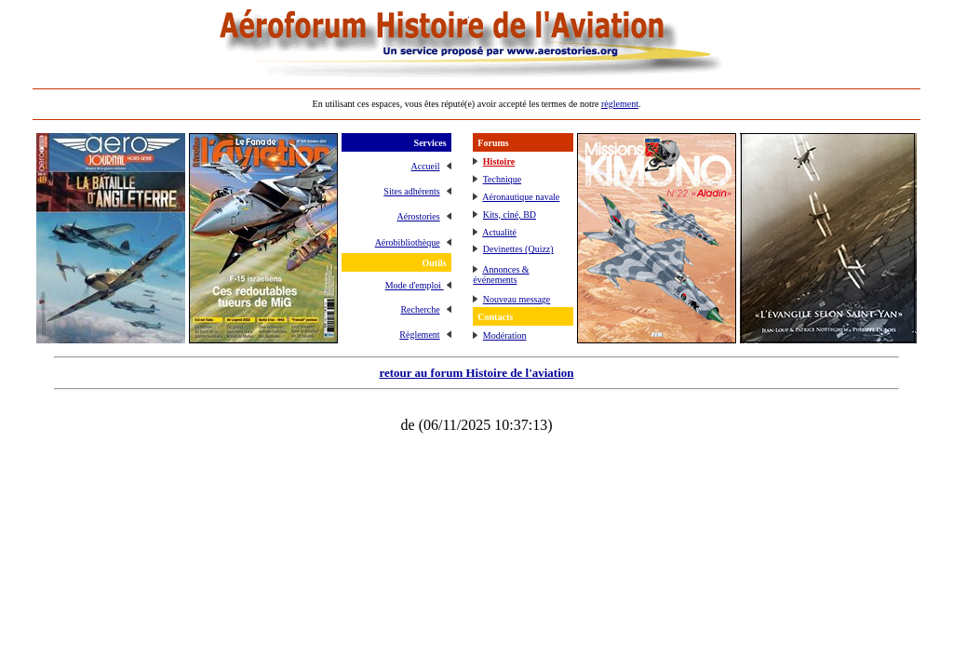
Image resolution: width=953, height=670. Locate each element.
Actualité (499, 232)
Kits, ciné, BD (509, 214)
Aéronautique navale (520, 197)
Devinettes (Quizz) (518, 249)
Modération (505, 335)
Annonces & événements (501, 274)
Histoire (499, 161)
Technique (502, 179)
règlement (619, 104)
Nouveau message (516, 299)
